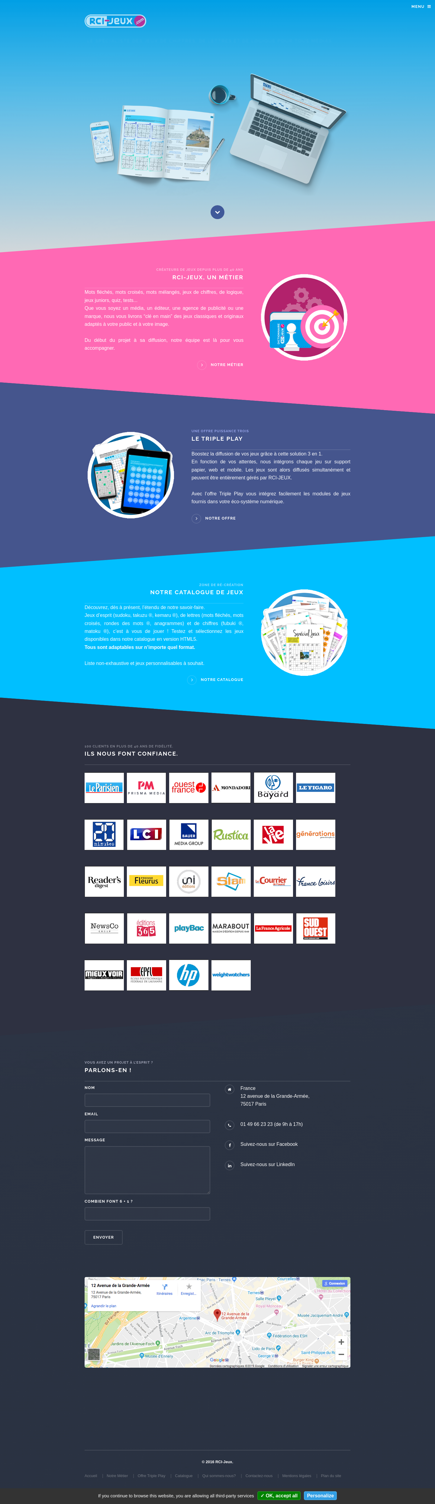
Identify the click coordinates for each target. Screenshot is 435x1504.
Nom (90, 1087)
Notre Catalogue (222, 680)
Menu (417, 6)
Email (91, 1114)
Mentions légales (296, 1475)
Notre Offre (220, 518)
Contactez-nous (259, 1475)
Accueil (91, 1475)
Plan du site (331, 1475)
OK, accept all (279, 1495)
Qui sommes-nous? (219, 1475)
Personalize (320, 1495)
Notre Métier (227, 364)
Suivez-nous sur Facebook (269, 1144)
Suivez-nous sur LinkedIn (267, 1164)
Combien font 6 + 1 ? (109, 1201)
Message (95, 1140)
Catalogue (183, 1475)
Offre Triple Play (152, 1475)
